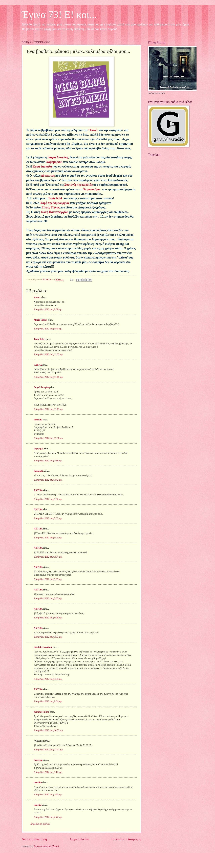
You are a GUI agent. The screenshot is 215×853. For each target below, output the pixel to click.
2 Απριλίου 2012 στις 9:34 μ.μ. (48, 701)
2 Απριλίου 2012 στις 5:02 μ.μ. (48, 499)
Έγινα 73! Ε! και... (59, 14)
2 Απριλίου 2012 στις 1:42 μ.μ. (48, 480)
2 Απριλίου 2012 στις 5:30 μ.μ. (48, 679)
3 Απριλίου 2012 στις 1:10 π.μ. (48, 772)
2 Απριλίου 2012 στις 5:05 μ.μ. (48, 579)
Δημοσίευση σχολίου (40, 824)
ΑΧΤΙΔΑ (38, 490)
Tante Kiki (55, 198)
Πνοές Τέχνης (50, 207)
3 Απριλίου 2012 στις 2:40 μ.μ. (48, 794)
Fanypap (38, 760)
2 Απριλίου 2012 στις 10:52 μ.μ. (48, 730)
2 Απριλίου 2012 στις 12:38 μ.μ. (48, 438)
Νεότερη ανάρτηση (34, 839)
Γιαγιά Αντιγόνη (57, 157)
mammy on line (41, 712)
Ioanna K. (39, 471)
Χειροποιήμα (91, 189)
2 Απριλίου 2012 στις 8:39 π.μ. (48, 309)
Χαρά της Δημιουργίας (54, 203)
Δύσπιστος (47, 175)
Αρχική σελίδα (79, 839)
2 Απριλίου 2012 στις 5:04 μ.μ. (48, 557)
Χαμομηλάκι (54, 162)
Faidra (37, 297)
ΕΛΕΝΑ (38, 365)
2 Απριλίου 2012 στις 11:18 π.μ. (48, 377)
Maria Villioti (40, 320)
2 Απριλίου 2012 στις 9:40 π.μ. (48, 328)
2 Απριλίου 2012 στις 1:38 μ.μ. (48, 460)
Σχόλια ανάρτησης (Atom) (46, 846)
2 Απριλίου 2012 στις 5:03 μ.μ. (48, 537)
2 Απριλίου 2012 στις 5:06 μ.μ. (48, 617)
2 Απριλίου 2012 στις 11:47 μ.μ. (48, 749)
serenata (38, 419)
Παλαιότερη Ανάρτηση (126, 839)
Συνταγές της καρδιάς (78, 184)
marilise (38, 782)
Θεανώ (93, 130)
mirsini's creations (43, 647)
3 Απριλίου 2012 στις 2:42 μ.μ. (48, 817)
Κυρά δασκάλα (42, 166)
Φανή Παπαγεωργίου (54, 212)
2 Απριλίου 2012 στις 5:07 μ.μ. (48, 637)
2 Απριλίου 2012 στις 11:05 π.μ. (48, 354)
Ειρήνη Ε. (39, 448)
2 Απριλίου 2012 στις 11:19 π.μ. (48, 409)
